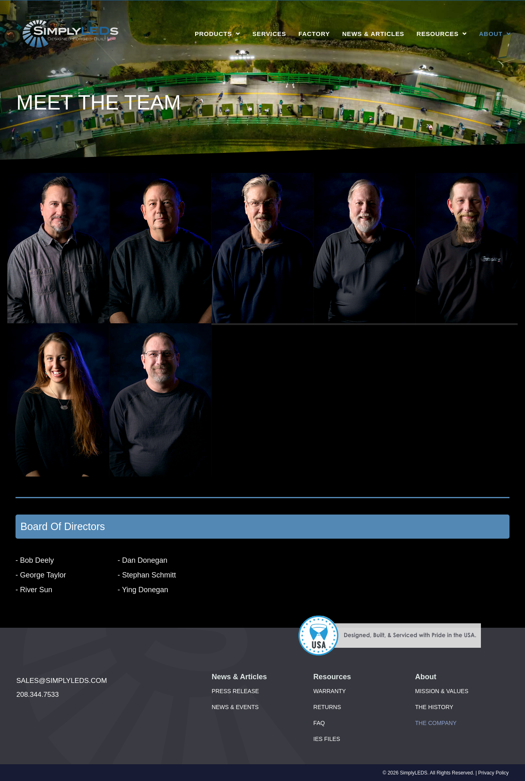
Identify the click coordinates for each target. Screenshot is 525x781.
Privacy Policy (493, 773)
